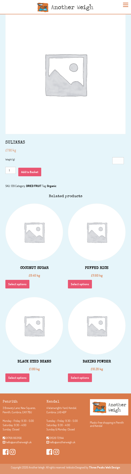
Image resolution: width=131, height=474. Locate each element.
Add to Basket (29, 172)
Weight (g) (10, 159)
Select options (17, 284)
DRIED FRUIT (34, 186)
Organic (51, 186)
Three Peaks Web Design (104, 467)
